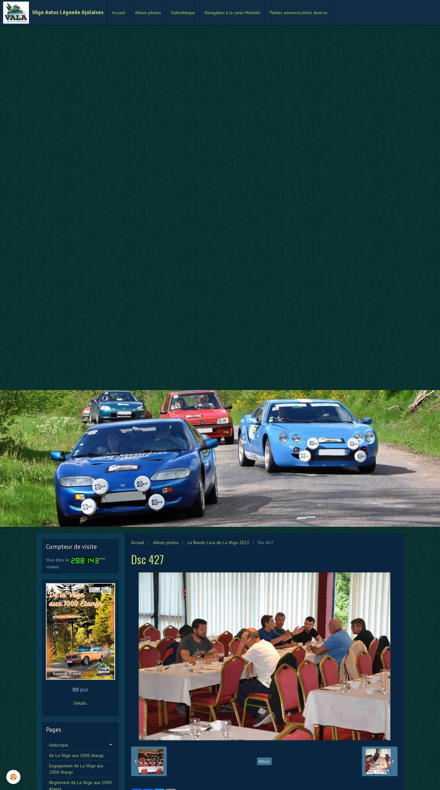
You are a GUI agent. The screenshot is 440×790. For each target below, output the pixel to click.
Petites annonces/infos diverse (298, 12)
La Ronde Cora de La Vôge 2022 (218, 542)
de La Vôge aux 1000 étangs (76, 755)
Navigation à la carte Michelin (232, 12)
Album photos (148, 12)
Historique (58, 745)
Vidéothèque (183, 12)
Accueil (118, 12)
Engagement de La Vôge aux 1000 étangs (76, 769)
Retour (264, 761)
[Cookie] (13, 777)
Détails (80, 703)
